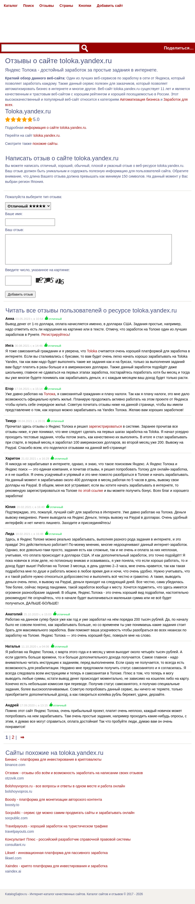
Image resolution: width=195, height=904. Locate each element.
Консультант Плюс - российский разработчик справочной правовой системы (68, 844)
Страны (66, 6)
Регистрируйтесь (55, 339)
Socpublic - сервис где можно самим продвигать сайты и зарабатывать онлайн (70, 817)
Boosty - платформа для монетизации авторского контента (53, 804)
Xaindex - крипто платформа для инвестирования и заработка (56, 870)
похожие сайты (44, 144)
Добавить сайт (110, 6)
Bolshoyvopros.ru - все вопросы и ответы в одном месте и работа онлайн (65, 791)
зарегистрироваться (105, 431)
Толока (49, 398)
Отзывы (46, 6)
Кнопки (85, 6)
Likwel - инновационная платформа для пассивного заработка (56, 857)
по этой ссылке (90, 495)
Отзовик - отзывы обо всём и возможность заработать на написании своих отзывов (74, 777)
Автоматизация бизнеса (139, 99)
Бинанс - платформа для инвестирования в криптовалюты (53, 764)
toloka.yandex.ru (47, 135)
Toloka (92, 356)
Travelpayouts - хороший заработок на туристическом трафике (56, 831)
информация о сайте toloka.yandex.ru (55, 128)
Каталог (11, 6)
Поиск (28, 6)
